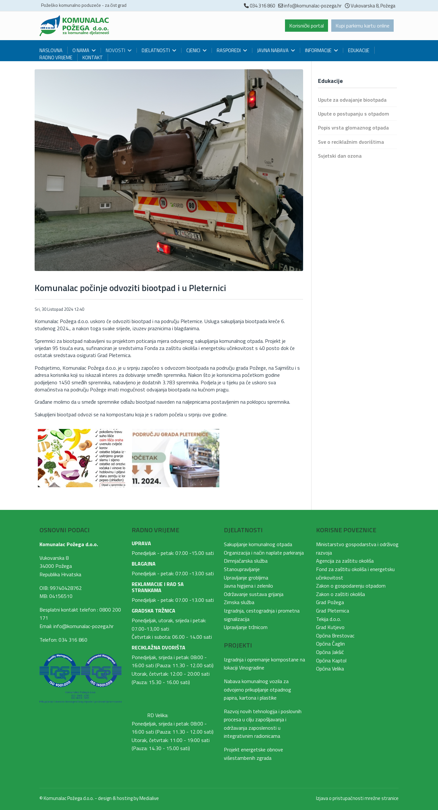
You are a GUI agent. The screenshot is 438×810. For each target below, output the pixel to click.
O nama (80, 50)
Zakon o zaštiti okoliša (340, 594)
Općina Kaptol (331, 660)
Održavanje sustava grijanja (253, 594)
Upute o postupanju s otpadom (353, 114)
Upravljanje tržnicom (246, 627)
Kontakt (92, 57)
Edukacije (358, 50)
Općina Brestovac (335, 635)
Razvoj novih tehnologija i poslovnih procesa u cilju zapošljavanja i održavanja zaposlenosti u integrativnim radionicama (262, 723)
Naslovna (50, 50)
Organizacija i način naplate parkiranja (264, 553)
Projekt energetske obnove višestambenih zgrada (253, 754)
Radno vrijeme (55, 57)
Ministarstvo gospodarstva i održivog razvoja (357, 548)
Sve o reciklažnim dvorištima (351, 142)
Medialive (149, 798)
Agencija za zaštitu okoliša (345, 561)
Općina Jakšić (330, 652)
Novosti (115, 50)
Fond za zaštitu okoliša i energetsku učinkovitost (355, 573)
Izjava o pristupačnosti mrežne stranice (357, 798)
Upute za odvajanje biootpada (352, 100)
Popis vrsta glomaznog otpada (353, 127)
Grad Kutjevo (330, 627)
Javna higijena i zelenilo (248, 586)
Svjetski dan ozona (340, 156)
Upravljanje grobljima (246, 577)
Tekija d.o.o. (328, 619)
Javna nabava (273, 50)
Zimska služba (239, 602)
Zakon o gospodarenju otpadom (351, 586)
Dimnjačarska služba (246, 561)
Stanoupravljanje (242, 569)
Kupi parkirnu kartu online (362, 25)
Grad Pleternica (332, 610)
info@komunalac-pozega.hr (313, 5)
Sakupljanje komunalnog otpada (258, 544)
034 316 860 (262, 5)
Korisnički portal (306, 25)
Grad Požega (330, 602)
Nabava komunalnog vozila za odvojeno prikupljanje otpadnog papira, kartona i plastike (257, 689)
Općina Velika (330, 668)
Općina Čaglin (330, 643)
